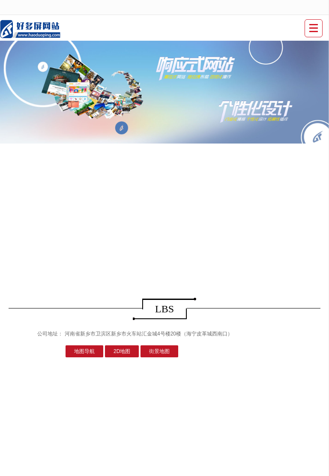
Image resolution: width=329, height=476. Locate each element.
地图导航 (84, 351)
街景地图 (159, 351)
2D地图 (122, 351)
